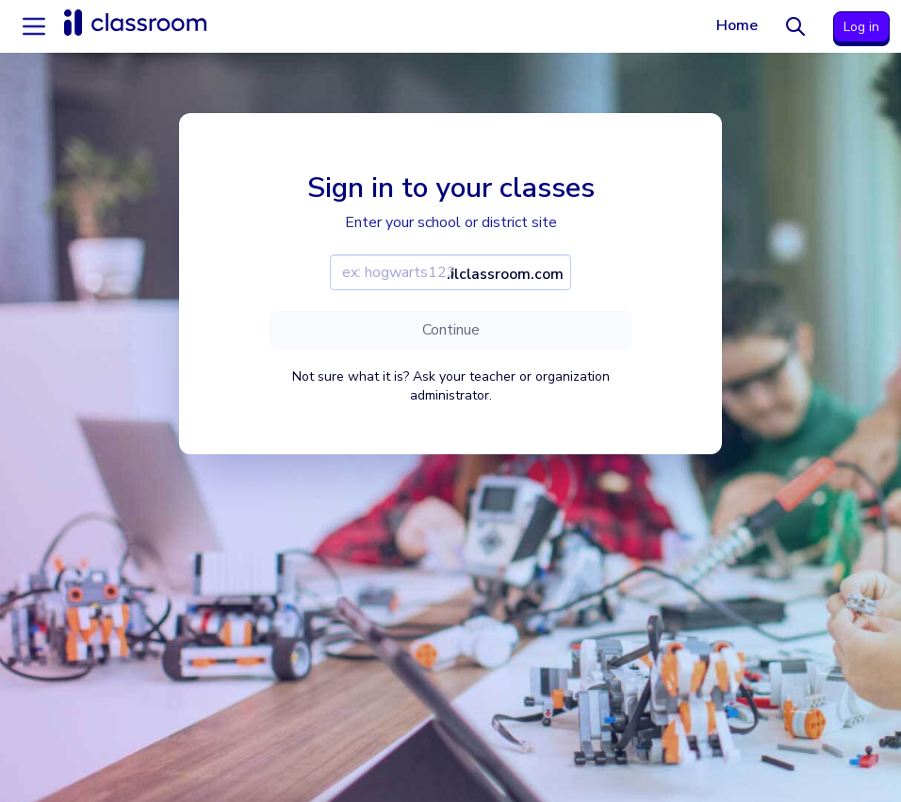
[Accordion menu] (34, 26)
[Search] (795, 26)
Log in (861, 27)
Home (737, 25)
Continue (451, 329)
